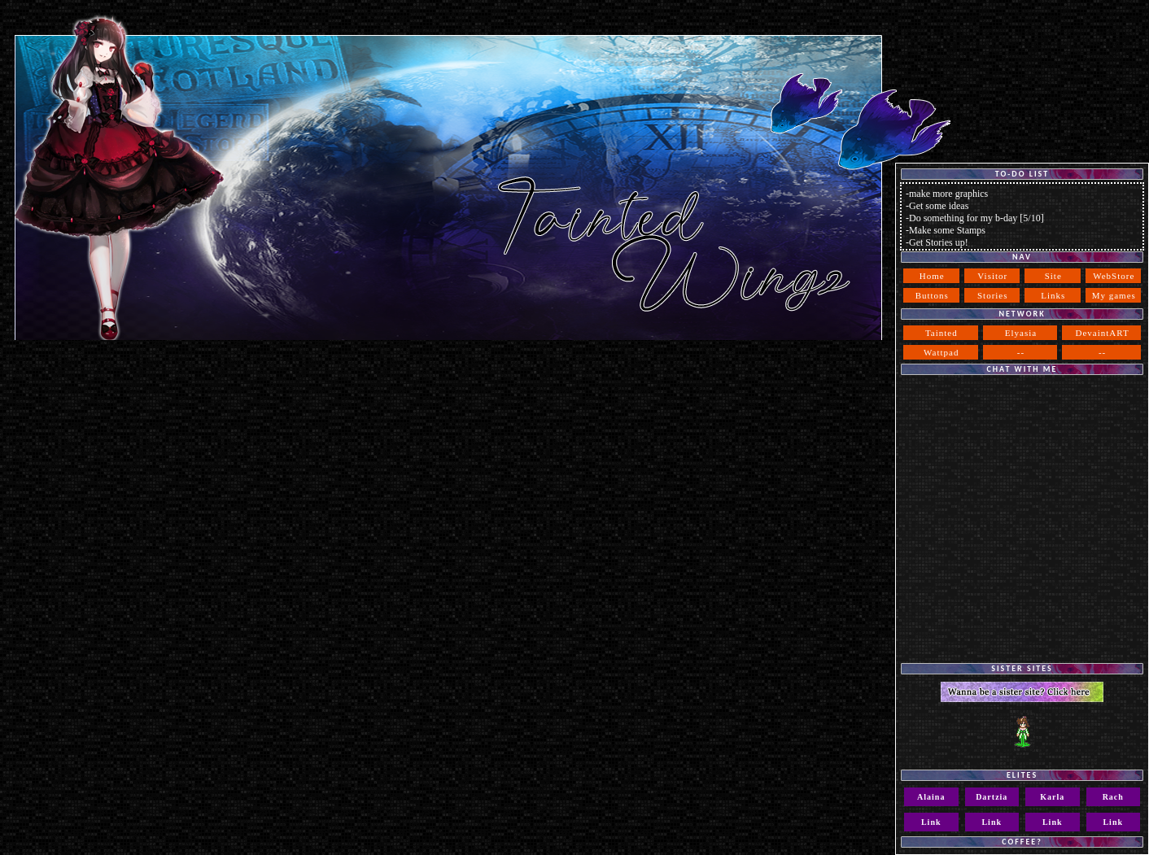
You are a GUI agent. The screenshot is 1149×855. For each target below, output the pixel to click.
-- (1020, 352)
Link (931, 822)
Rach (1113, 796)
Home (932, 276)
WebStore (1113, 276)
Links (1053, 295)
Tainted (941, 333)
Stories (992, 295)
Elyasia (1021, 333)
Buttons (932, 295)
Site (1053, 276)
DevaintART (1102, 333)
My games (1114, 295)
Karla (1052, 796)
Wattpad (941, 352)
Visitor (992, 276)
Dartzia (991, 796)
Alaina (931, 796)
